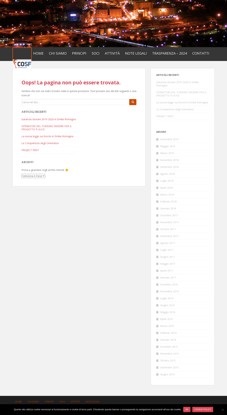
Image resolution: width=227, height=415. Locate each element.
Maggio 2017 (167, 263)
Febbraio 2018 (168, 201)
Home (38, 53)
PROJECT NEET (30, 150)
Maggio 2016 (167, 312)
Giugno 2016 (167, 305)
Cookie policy (202, 409)
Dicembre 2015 (169, 346)
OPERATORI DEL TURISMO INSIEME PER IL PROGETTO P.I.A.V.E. (46, 127)
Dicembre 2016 (169, 284)
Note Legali (136, 53)
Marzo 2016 (167, 326)
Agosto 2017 (167, 243)
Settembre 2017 (169, 236)
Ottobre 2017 (168, 229)
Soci (95, 53)
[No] (222, 409)
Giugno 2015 (167, 374)
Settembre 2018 (169, 167)
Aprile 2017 (166, 270)
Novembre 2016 (169, 291)
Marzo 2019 (167, 153)
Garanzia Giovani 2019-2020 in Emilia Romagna (48, 119)
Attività (112, 53)
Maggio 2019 (167, 146)
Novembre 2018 (169, 160)
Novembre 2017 (169, 222)
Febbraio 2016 (168, 333)
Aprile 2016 (166, 319)
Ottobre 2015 (168, 360)
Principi (79, 53)
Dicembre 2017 (169, 215)
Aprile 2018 (166, 187)
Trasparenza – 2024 (169, 53)
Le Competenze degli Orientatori (40, 143)
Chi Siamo (58, 53)
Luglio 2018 (166, 180)
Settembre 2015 (169, 367)
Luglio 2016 (166, 298)
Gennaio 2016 (168, 339)
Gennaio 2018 (168, 208)
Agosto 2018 (167, 174)
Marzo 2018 (167, 194)
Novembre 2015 (169, 353)
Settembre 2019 (169, 139)
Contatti (200, 53)
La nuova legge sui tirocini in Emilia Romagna (47, 136)
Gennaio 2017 (168, 277)
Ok (186, 409)
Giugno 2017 (167, 256)
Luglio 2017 (166, 250)
